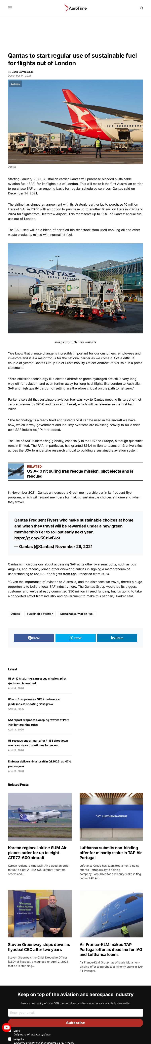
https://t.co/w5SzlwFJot (37, 538)
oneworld (67, 569)
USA (27, 450)
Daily (32, 1032)
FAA (41, 446)
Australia (69, 582)
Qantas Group (45, 363)
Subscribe (75, 1023)
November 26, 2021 (74, 546)
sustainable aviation (40, 613)
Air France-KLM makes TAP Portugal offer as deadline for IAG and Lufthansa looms (111, 949)
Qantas (75, 179)
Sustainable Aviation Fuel (76, 613)
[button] (10, 8)
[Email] (75, 1013)
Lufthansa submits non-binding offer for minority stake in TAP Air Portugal (111, 852)
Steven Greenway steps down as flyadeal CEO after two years (39, 947)
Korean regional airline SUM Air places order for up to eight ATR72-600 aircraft (37, 852)
